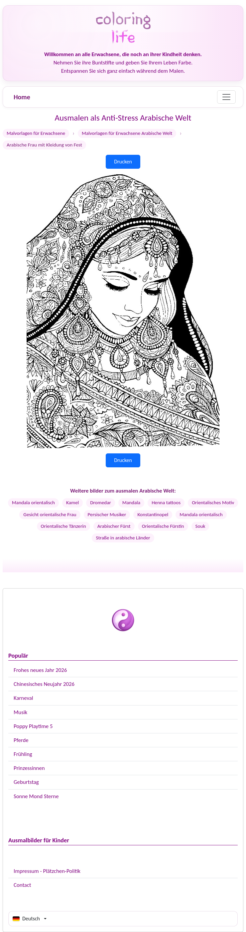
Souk (200, 526)
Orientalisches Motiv (213, 503)
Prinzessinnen (29, 768)
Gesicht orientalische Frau (49, 514)
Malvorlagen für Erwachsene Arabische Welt (127, 133)
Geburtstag (26, 782)
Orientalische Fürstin (163, 526)
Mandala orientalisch (33, 503)
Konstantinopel (152, 514)
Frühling (23, 754)
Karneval (23, 698)
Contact (22, 885)
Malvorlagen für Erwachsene (36, 133)
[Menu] (226, 97)
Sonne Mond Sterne (36, 796)
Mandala (131, 503)
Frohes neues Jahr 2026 (40, 670)
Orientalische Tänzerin (63, 526)
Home (22, 97)
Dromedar (100, 503)
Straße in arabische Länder (123, 538)
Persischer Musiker (107, 514)
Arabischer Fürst (114, 526)
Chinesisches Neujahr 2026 (44, 684)
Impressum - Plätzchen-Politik (47, 871)
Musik (20, 712)
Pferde (21, 740)
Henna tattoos (166, 503)
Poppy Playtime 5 (33, 726)
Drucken (123, 161)
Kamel (72, 503)
